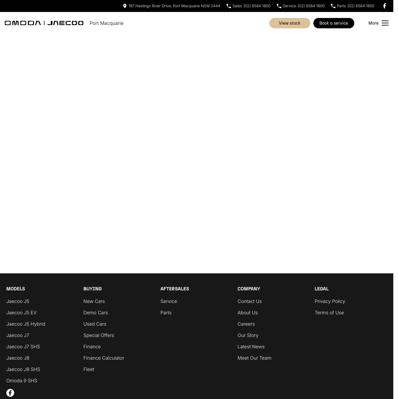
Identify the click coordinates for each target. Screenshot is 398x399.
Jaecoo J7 (17, 335)
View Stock (289, 23)
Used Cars (94, 324)
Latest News (251, 347)
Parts (165, 313)
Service (168, 301)
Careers (246, 324)
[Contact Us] (171, 6)
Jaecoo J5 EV (21, 313)
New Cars (94, 301)
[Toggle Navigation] (378, 23)
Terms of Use (329, 313)
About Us (248, 313)
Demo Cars (95, 313)
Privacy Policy (330, 301)
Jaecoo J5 (17, 301)
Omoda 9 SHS (21, 381)
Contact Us (250, 301)
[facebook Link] (385, 6)
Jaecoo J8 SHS (23, 369)
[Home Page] (44, 23)
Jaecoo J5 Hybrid (25, 324)
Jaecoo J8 (18, 358)
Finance (92, 347)
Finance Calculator (103, 358)
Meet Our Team (255, 358)
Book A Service (333, 23)
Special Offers (98, 335)
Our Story (248, 335)
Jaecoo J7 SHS (23, 347)
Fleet (88, 369)
